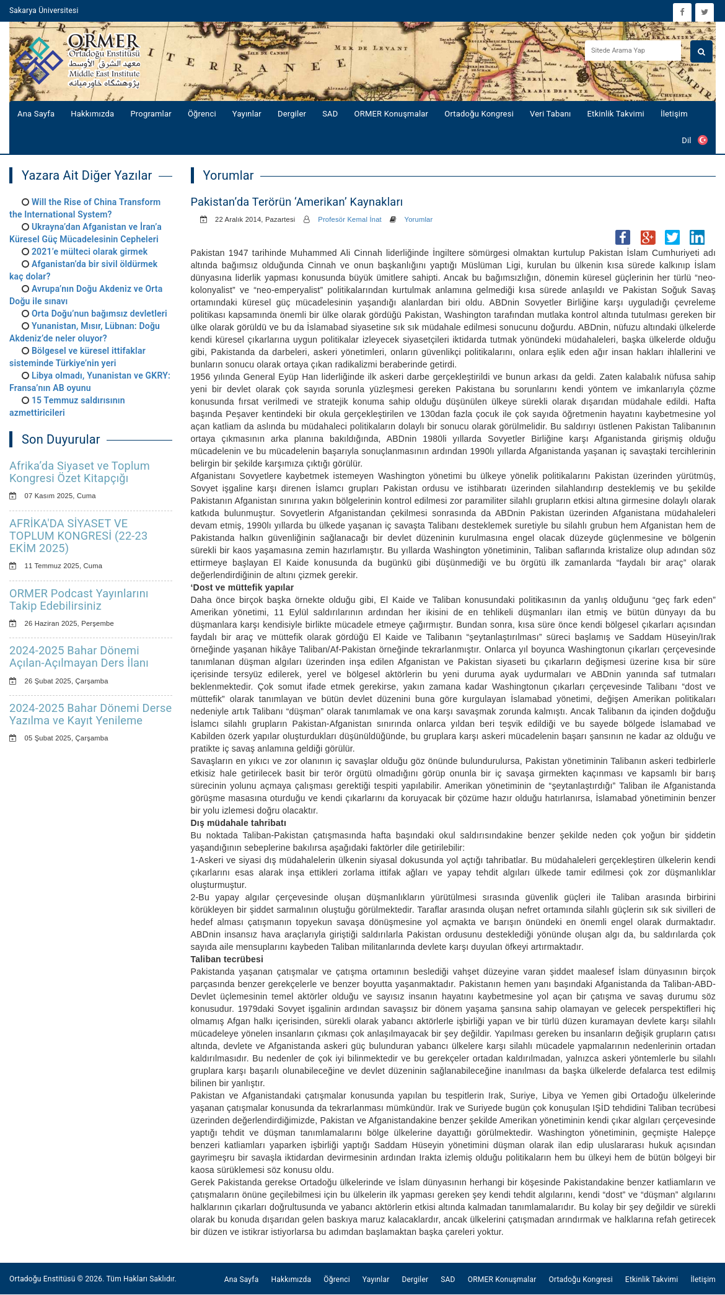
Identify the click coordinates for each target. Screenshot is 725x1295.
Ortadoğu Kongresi (479, 113)
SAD (330, 113)
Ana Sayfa (36, 113)
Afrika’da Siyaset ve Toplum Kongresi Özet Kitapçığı (79, 472)
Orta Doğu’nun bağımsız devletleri (99, 313)
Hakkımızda (92, 113)
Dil (695, 140)
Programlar (150, 113)
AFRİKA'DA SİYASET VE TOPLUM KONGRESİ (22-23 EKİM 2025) (78, 536)
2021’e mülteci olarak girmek (89, 252)
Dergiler (292, 113)
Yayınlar (246, 113)
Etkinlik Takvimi (615, 113)
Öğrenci (202, 113)
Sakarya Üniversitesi (44, 10)
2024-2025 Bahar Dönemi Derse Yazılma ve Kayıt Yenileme (90, 714)
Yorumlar (419, 219)
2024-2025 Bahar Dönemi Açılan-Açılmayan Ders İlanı (79, 656)
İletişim (674, 113)
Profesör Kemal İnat (350, 219)
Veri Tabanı (550, 113)
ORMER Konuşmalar (391, 113)
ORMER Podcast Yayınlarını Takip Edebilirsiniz (79, 599)
